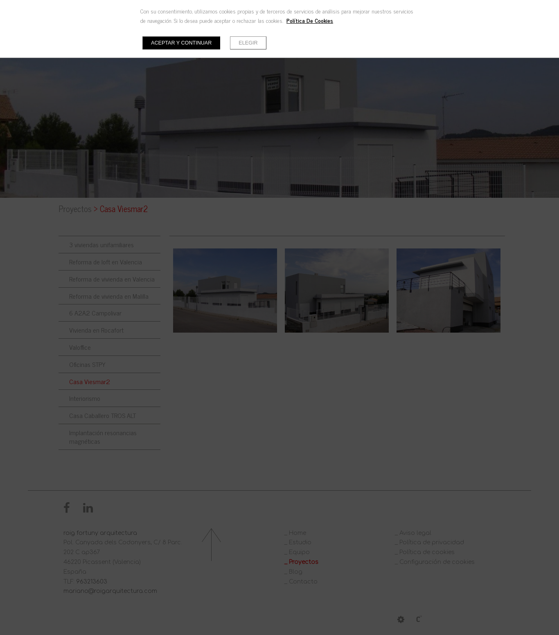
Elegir (248, 43)
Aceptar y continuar (181, 43)
